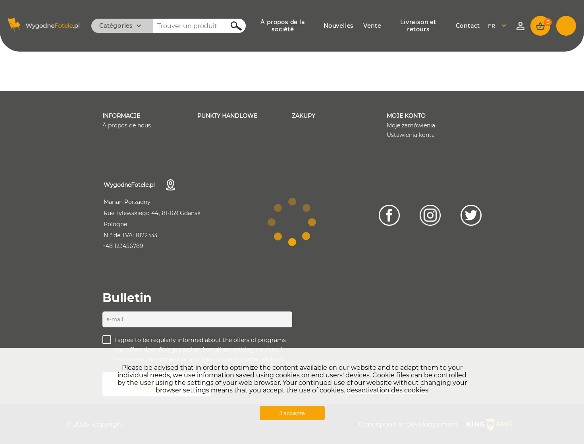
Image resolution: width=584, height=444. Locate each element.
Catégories (116, 25)
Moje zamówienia (411, 125)
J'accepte (292, 413)
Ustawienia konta (411, 134)
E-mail (114, 319)
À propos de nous (126, 125)
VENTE (372, 25)
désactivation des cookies (387, 390)
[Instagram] (430, 215)
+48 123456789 (122, 246)
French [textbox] (496, 26)
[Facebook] (389, 215)
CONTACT (468, 25)
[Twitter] (471, 215)
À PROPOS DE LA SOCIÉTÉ (282, 26)
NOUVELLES (338, 25)
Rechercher (232, 26)
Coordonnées (170, 184)
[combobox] (499, 26)
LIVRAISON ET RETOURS (418, 26)
